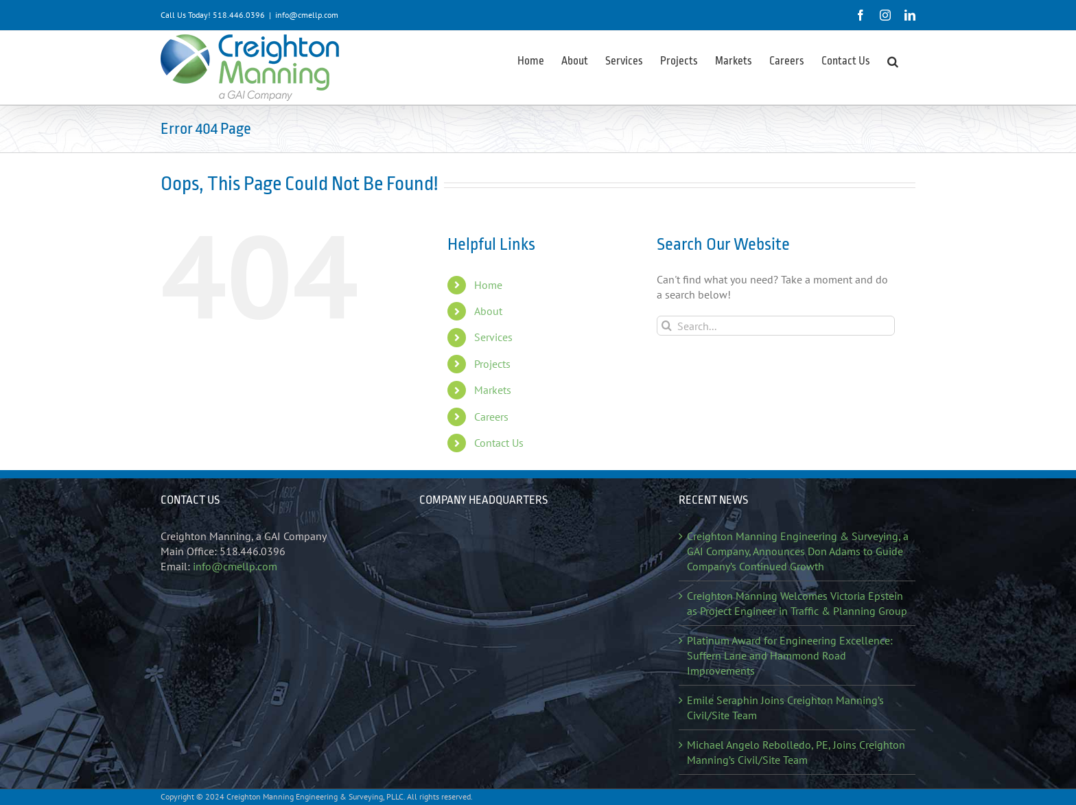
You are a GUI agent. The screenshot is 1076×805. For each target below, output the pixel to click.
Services (493, 337)
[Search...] (776, 326)
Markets (492, 390)
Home (488, 285)
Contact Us (499, 443)
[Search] (667, 326)
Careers (491, 416)
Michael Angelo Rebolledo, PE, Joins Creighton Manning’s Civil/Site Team (796, 752)
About (488, 311)
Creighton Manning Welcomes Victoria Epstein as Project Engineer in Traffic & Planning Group (797, 603)
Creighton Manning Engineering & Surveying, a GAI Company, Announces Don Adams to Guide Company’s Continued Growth (798, 551)
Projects (492, 364)
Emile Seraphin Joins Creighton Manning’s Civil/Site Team (785, 707)
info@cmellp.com (306, 15)
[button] (892, 60)
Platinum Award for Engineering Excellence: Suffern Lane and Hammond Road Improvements (790, 655)
